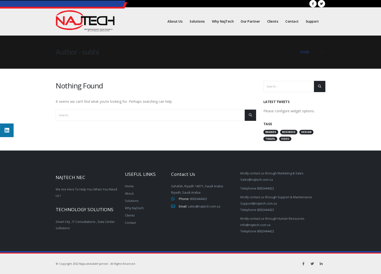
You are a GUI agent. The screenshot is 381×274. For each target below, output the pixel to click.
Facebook (303, 263)
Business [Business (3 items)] (288, 132)
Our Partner (250, 21)
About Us (174, 21)
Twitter (312, 263)
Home (129, 186)
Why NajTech (223, 21)
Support (312, 21)
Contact (292, 21)
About (129, 193)
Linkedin (321, 263)
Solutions (197, 21)
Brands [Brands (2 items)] (270, 132)
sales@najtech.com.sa (204, 206)
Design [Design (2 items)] (306, 132)
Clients (272, 21)
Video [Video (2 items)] (285, 139)
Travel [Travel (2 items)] (270, 139)
